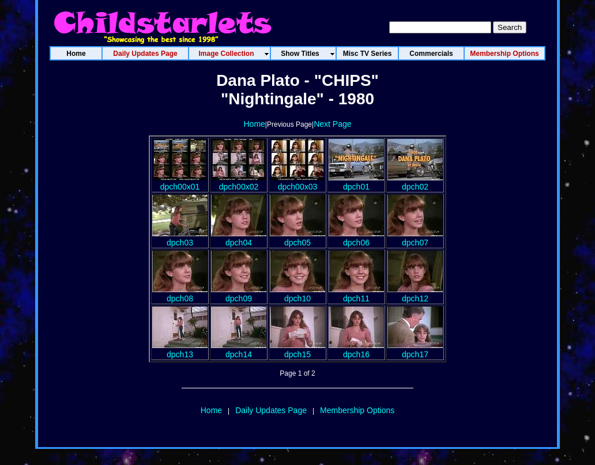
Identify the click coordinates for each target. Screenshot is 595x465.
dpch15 (297, 350)
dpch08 (180, 294)
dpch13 (180, 350)
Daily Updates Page (271, 410)
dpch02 (415, 182)
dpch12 (415, 294)
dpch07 (415, 238)
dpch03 (180, 238)
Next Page (332, 123)
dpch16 (356, 350)
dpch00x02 (238, 182)
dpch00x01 (179, 182)
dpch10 (297, 294)
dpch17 (415, 350)
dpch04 (238, 238)
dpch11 (356, 294)
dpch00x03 (297, 182)
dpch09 (238, 294)
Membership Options (357, 410)
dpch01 (356, 182)
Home (254, 123)
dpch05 (297, 238)
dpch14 (238, 350)
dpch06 (356, 238)
